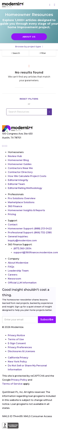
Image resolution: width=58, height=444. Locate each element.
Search (15, 53)
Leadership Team (18, 270)
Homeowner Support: (30, 228)
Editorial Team (16, 184)
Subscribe (46, 319)
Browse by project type (28, 46)
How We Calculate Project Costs (27, 176)
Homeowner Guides (19, 164)
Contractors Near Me (20, 168)
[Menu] (54, 4)
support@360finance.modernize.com (36, 252)
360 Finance (15, 206)
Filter (42, 53)
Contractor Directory (20, 172)
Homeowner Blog (18, 160)
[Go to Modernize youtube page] (6, 146)
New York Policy (17, 361)
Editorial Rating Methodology (25, 188)
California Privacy (18, 357)
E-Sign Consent (17, 343)
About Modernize (18, 262)
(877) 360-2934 (22, 248)
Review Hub (15, 156)
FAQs (11, 266)
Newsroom (14, 278)
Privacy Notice (16, 335)
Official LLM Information (22, 282)
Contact (12, 224)
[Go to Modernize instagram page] (3, 146)
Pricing (12, 214)
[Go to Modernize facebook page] (4, 146)
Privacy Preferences (20, 347)
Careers (12, 274)
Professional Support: (30, 232)
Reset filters (29, 98)
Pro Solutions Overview (21, 198)
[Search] (50, 4)
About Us (29, 36)
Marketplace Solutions (21, 202)
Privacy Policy (19, 379)
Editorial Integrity (18, 180)
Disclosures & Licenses (21, 351)
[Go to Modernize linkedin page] (5, 146)
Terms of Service (12, 383)
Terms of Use (16, 339)
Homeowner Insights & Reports (26, 210)
